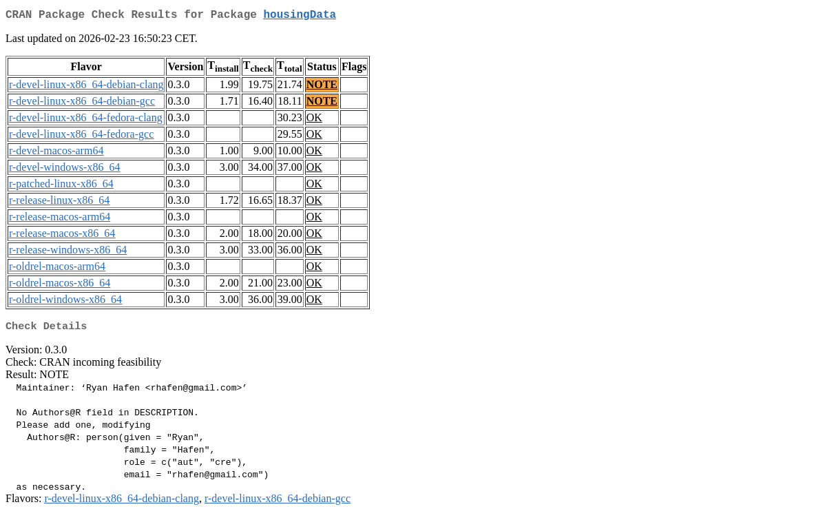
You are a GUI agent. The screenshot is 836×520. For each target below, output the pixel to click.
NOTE (321, 87)
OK (314, 120)
